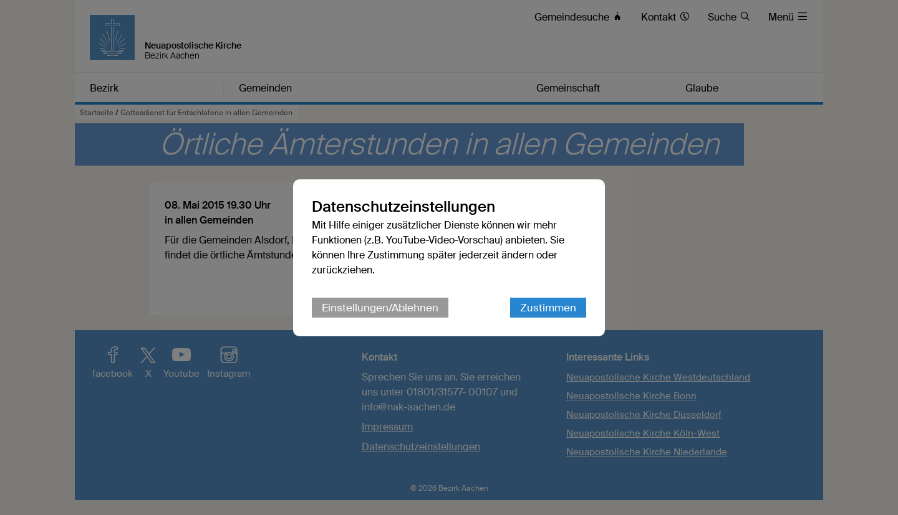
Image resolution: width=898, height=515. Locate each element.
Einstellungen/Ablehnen (380, 307)
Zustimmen (548, 307)
